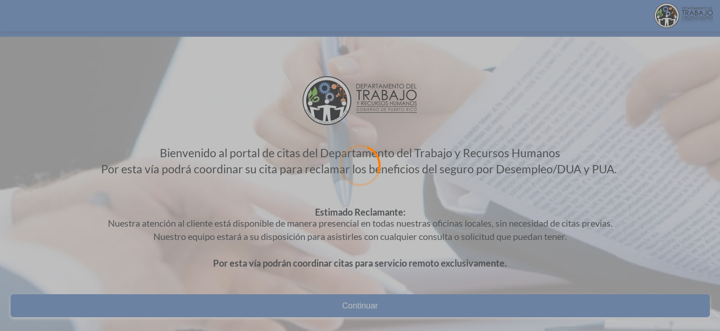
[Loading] (360, 165)
